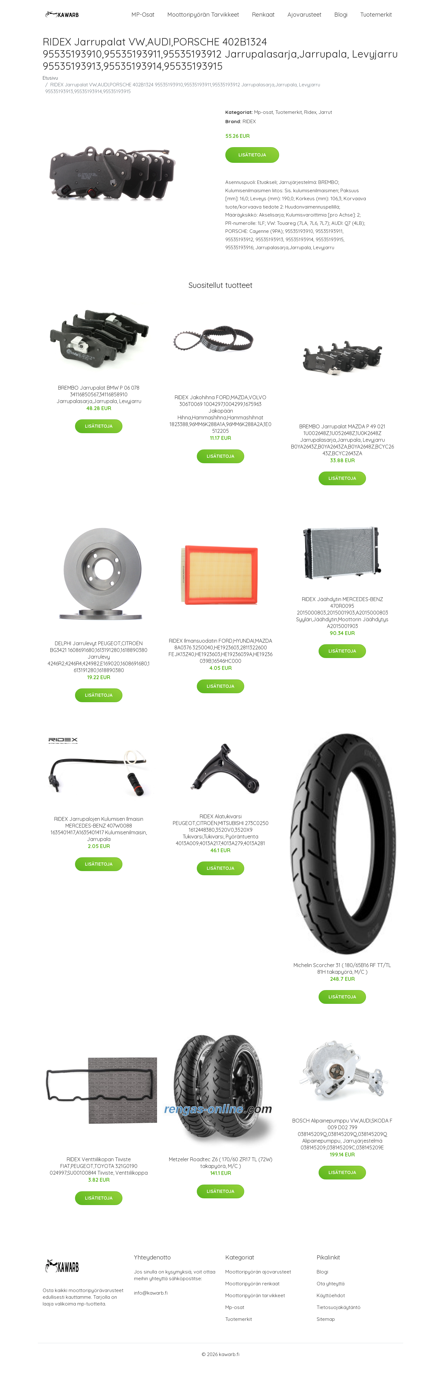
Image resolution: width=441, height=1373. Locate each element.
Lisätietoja (252, 163)
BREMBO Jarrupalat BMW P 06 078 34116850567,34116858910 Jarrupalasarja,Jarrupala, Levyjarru (98, 402)
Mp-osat (263, 120)
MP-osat (142, 18)
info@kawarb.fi (151, 1301)
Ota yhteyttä (331, 1291)
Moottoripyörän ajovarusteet (258, 1279)
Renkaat (263, 18)
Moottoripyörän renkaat (252, 1291)
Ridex (310, 120)
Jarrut (325, 120)
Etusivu (50, 86)
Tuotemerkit (376, 18)
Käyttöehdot (331, 1303)
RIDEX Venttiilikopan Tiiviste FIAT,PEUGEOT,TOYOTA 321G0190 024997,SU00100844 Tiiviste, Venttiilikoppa (99, 1174)
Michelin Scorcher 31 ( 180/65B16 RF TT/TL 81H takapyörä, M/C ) (342, 976)
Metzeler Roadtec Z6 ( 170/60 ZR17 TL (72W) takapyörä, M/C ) (220, 1170)
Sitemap (326, 1327)
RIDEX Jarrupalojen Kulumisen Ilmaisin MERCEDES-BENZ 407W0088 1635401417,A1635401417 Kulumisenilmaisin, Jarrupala (99, 836)
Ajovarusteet (304, 18)
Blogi (340, 18)
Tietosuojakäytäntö (339, 1315)
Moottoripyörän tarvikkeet (203, 18)
